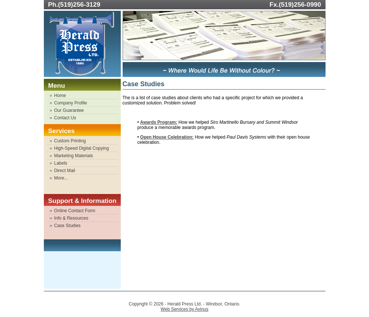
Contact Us (65, 117)
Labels (60, 163)
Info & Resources (71, 218)
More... (61, 178)
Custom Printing (70, 140)
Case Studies (67, 225)
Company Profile (70, 103)
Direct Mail (64, 170)
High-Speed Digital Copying (81, 148)
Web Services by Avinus (184, 309)
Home (60, 95)
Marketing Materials (73, 155)
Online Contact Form (75, 210)
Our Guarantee (69, 110)
